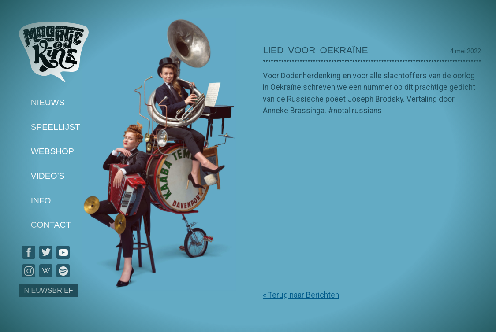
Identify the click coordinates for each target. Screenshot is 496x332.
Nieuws (48, 102)
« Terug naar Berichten (301, 295)
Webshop (52, 151)
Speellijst (55, 127)
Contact (51, 225)
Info (41, 200)
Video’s (48, 176)
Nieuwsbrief (48, 290)
